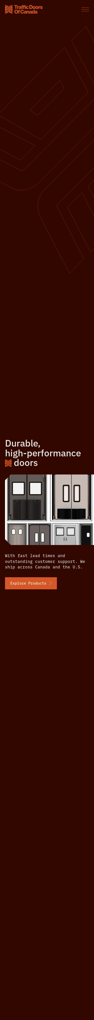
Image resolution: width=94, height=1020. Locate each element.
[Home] (24, 9)
